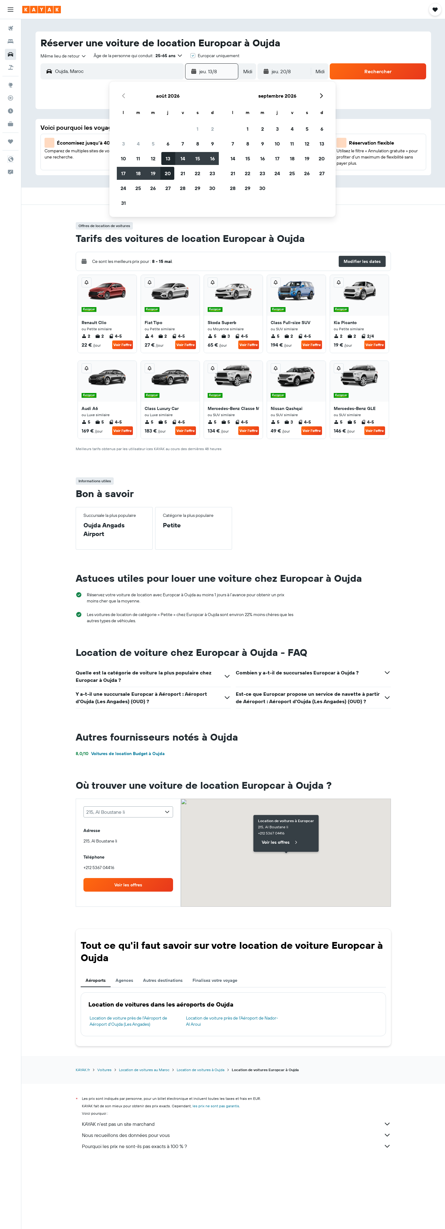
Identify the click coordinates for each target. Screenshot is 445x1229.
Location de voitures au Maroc (144, 1069)
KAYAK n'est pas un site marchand (236, 1124)
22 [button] (197, 173)
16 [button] (212, 158)
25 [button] (138, 188)
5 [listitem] (212, 336)
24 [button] (123, 188)
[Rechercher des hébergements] (10, 41)
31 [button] (123, 203)
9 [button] (212, 144)
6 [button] (168, 144)
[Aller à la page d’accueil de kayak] (41, 9)
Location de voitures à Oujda (200, 1069)
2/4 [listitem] (367, 336)
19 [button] (153, 173)
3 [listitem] (225, 336)
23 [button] (212, 173)
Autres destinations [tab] (163, 980)
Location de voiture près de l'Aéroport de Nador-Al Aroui (232, 1021)
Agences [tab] (124, 980)
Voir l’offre (122, 344)
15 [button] (197, 158)
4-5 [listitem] (115, 336)
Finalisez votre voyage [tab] (215, 980)
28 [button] (182, 188)
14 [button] (182, 158)
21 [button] (182, 173)
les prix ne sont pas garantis (216, 1106)
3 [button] (123, 144)
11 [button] (138, 158)
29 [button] (197, 188)
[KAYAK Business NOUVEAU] (10, 124)
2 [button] (212, 129)
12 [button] (153, 158)
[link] (128, 885)
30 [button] (212, 188)
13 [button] (168, 158)
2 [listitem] (86, 336)
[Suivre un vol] (10, 98)
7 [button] (182, 144)
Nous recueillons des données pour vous (236, 1135)
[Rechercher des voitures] (10, 54)
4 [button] (138, 144)
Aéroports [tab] (96, 980)
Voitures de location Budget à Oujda (120, 753)
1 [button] (197, 129)
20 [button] (168, 173)
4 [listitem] (149, 336)
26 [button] (153, 188)
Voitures (104, 1069)
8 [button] (197, 144)
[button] (10, 9)
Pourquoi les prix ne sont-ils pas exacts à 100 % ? (236, 1146)
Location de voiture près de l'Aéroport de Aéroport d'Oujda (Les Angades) (128, 1021)
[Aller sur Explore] (10, 85)
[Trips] (10, 141)
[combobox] (63, 56)
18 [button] (138, 173)
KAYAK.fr (83, 1069)
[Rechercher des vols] (10, 28)
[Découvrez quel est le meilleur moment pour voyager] (10, 111)
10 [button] (123, 158)
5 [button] (153, 144)
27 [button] (168, 188)
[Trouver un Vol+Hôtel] (10, 67)
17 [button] (123, 173)
